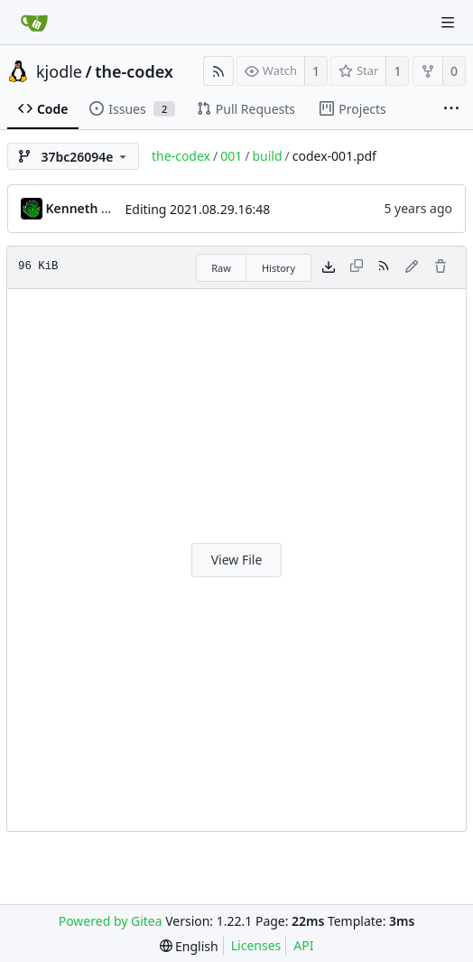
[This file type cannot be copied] (356, 267)
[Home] (34, 22)
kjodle (59, 71)
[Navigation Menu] (447, 22)
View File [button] (237, 559)
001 (231, 155)
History (278, 268)
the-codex (134, 71)
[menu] (189, 946)
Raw (221, 268)
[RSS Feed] (218, 71)
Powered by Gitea (110, 920)
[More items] (451, 109)
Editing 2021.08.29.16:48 (198, 209)
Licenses (256, 945)
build (267, 155)
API (303, 945)
